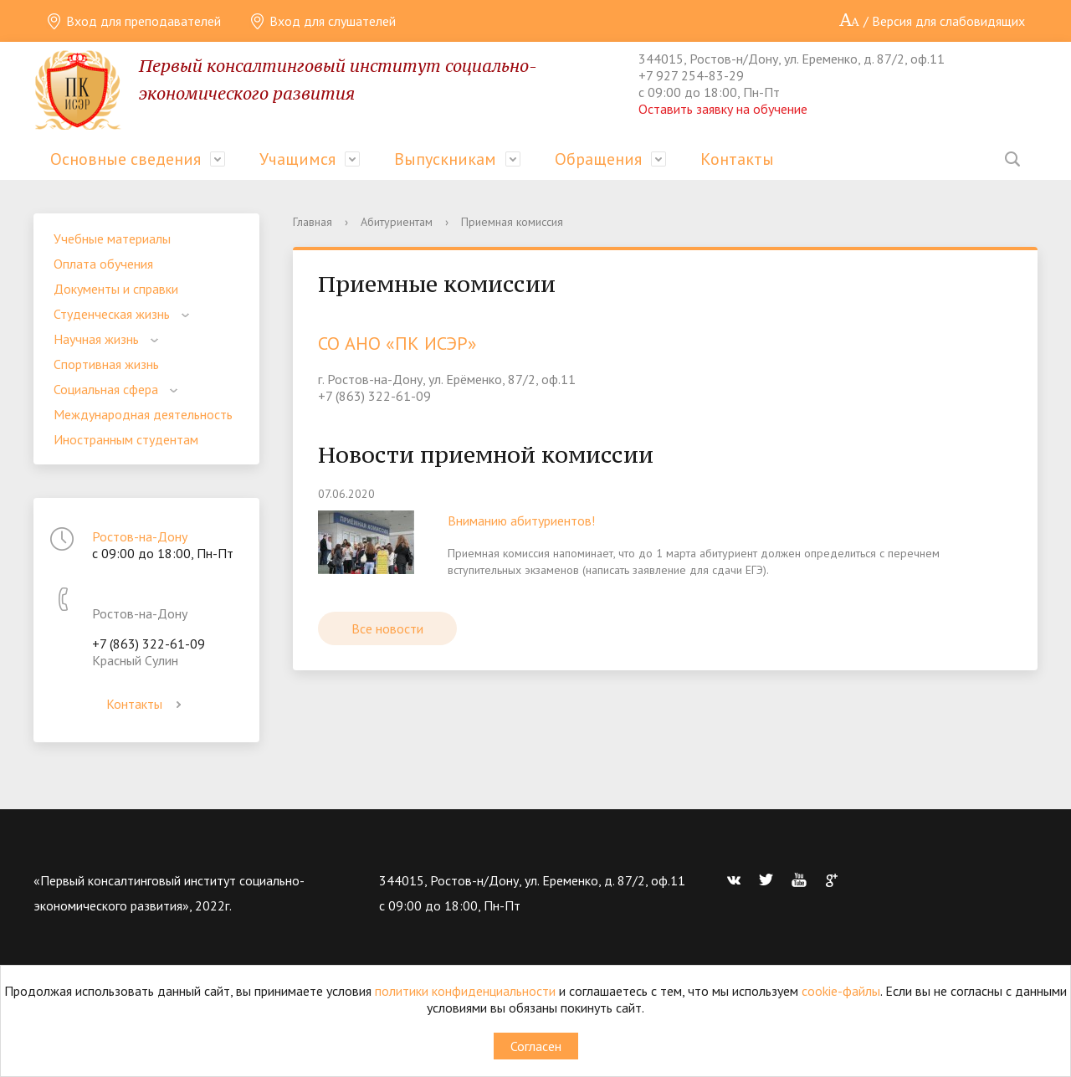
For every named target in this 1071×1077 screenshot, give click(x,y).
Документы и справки (116, 288)
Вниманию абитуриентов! (521, 520)
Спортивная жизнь (106, 364)
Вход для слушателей (322, 21)
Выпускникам (445, 159)
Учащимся (297, 159)
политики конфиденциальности (465, 990)
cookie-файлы (841, 990)
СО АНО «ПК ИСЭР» (397, 343)
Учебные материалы (112, 238)
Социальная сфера (106, 389)
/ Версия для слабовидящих (932, 21)
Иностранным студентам (126, 439)
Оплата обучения (103, 263)
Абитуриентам (397, 221)
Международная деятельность (143, 414)
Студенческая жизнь (112, 313)
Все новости (387, 628)
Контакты (737, 159)
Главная (312, 221)
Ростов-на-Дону (139, 536)
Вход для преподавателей (133, 21)
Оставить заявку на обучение (722, 108)
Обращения (598, 159)
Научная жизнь (96, 339)
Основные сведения (125, 159)
